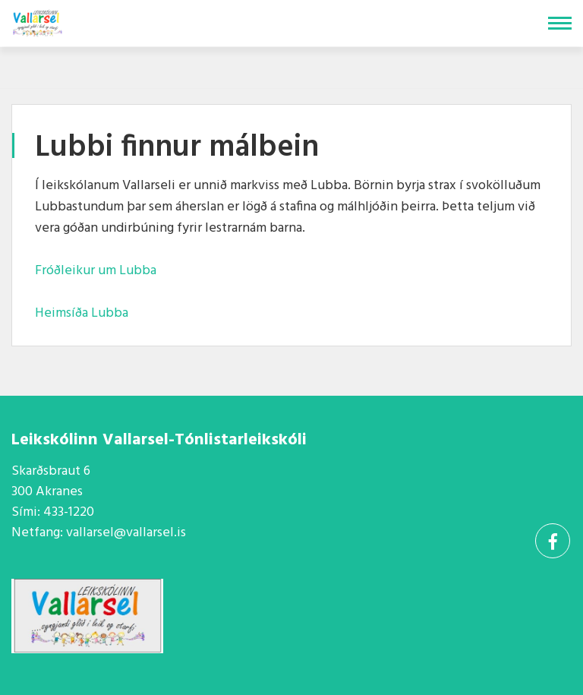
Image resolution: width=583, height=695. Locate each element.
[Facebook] (552, 540)
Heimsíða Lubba (81, 313)
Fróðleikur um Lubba (95, 271)
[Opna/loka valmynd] (560, 23)
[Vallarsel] (38, 20)
